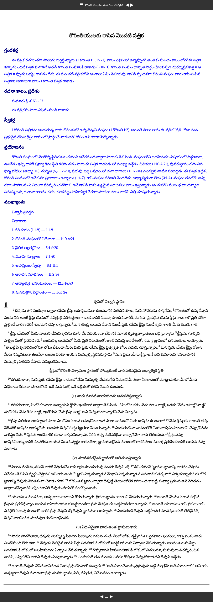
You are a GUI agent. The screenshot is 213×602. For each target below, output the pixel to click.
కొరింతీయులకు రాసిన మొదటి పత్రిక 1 (105, 5)
